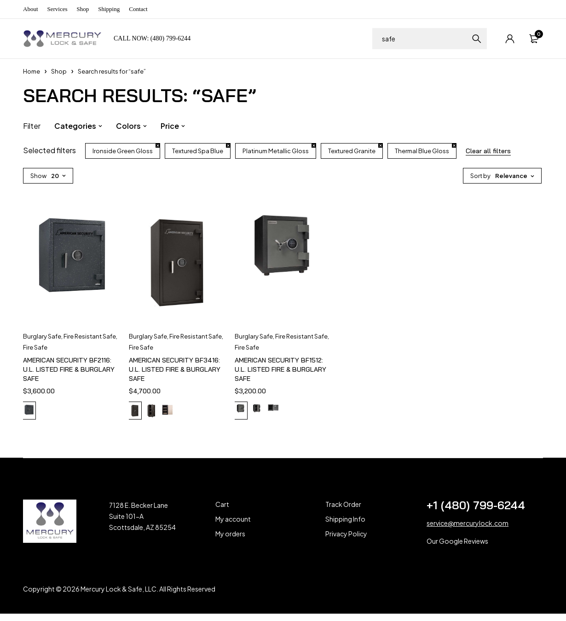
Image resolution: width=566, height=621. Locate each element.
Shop (83, 9)
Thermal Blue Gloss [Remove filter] (422, 151)
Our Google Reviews (457, 548)
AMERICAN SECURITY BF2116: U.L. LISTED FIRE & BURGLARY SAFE (69, 369)
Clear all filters (488, 151)
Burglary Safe (42, 336)
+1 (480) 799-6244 (476, 512)
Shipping (109, 9)
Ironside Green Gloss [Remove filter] (122, 151)
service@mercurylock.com (467, 530)
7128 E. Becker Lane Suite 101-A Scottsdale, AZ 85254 (142, 523)
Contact (138, 9)
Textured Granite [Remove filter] (351, 151)
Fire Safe (35, 347)
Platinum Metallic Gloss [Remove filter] (276, 151)
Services (57, 9)
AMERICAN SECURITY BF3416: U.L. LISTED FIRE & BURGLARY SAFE (174, 369)
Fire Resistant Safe (90, 336)
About (30, 9)
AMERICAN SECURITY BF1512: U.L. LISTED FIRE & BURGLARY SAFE (280, 369)
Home (31, 71)
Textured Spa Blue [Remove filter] (197, 151)
